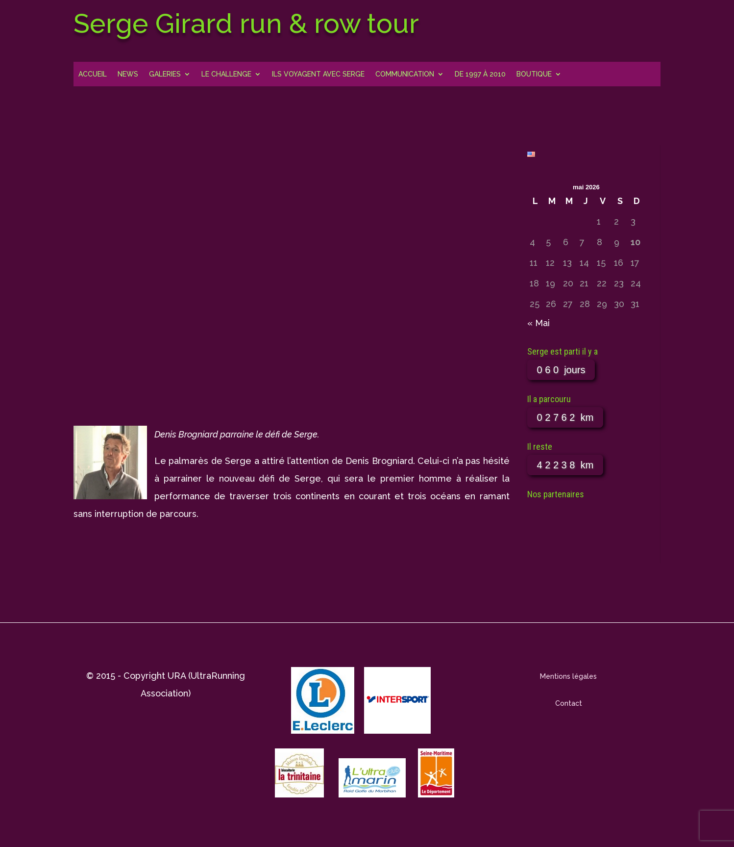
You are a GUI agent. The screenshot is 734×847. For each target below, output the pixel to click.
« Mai (538, 323)
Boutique (534, 74)
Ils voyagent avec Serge (318, 74)
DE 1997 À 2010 (480, 74)
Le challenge (226, 74)
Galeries (165, 74)
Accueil (92, 74)
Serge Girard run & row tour (246, 23)
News (128, 74)
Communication (404, 74)
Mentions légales (568, 676)
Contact (568, 703)
